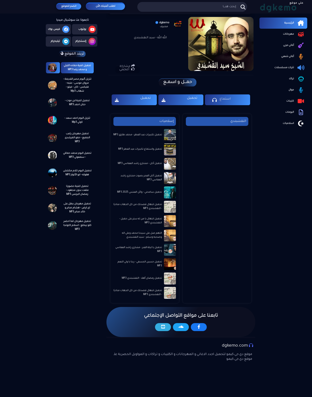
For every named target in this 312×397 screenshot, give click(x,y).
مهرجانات (294, 34)
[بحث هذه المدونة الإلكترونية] (192, 7)
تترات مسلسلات (289, 67)
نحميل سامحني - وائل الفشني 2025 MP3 (139, 192)
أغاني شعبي (293, 56)
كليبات (295, 101)
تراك (297, 78)
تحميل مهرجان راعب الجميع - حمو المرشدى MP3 (77, 137)
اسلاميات (294, 123)
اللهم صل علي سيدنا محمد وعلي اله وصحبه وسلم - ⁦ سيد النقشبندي (142, 235)
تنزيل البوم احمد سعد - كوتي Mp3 (77, 120)
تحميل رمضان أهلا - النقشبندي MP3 (142, 278)
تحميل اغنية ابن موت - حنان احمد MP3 (77, 102)
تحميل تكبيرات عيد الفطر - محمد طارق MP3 (137, 134)
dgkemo (162, 22)
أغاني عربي (294, 45)
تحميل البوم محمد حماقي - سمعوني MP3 (77, 155)
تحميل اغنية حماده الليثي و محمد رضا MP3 (77, 67)
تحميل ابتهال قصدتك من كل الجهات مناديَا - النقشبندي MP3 (137, 206)
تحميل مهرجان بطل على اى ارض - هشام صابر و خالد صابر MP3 (77, 208)
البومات (295, 112)
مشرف (164, 26)
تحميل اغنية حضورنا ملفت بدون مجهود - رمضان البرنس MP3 (77, 190)
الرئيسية (294, 23)
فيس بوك (58, 29)
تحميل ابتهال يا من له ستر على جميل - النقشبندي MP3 (140, 221)
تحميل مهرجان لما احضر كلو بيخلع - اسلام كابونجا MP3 (77, 225)
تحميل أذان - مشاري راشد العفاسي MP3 (140, 163)
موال (297, 90)
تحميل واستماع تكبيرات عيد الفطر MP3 (140, 149)
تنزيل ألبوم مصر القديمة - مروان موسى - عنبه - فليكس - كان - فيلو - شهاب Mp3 (77, 85)
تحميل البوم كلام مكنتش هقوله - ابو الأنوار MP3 (77, 173)
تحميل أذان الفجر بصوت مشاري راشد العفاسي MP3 (141, 177)
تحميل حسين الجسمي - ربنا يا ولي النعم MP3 (140, 264)
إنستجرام (85, 41)
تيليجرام (60, 41)
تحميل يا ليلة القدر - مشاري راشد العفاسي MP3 (138, 249)
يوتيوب (87, 29)
